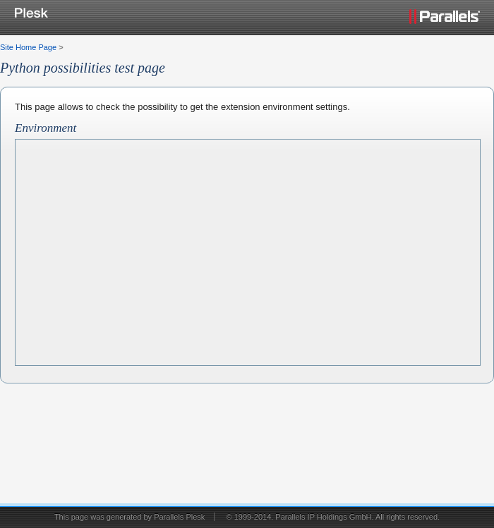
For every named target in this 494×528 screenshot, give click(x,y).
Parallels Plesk (179, 516)
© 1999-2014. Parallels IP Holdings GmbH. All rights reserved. (333, 516)
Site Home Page (28, 47)
